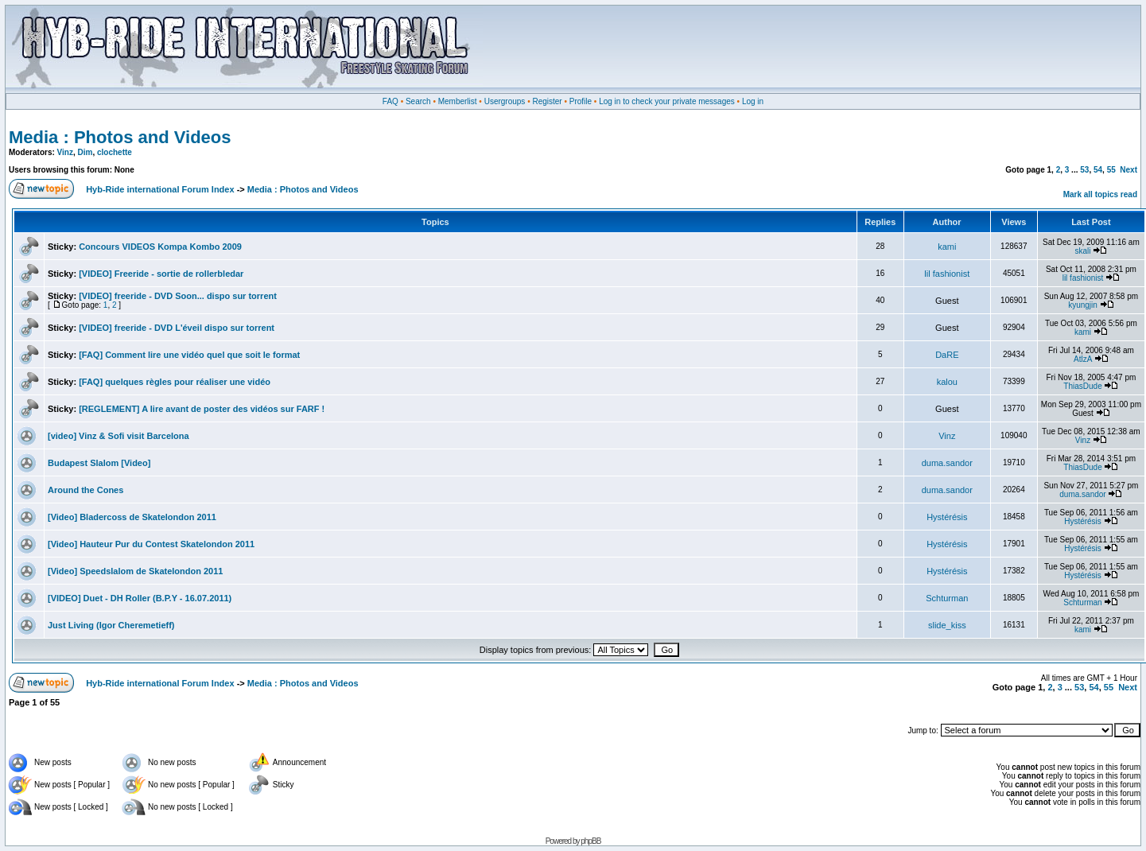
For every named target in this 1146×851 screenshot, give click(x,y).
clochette (114, 152)
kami (947, 246)
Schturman (947, 598)
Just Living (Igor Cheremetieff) (111, 625)
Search (418, 101)
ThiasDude (1082, 386)
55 (1111, 169)
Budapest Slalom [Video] (99, 463)
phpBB (590, 841)
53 (1084, 169)
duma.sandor (947, 463)
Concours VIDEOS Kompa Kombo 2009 (160, 246)
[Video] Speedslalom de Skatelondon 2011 (135, 571)
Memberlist (457, 101)
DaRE (946, 354)
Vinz (65, 152)
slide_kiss (947, 625)
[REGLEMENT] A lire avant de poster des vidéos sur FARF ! (201, 409)
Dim (85, 152)
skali (1083, 251)
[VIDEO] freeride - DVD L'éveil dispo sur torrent (176, 327)
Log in (752, 101)
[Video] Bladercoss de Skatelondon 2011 (132, 517)
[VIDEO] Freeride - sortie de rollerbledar (161, 273)
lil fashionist (946, 273)
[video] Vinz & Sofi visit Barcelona (118, 436)
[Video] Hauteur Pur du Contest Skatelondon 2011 (151, 544)
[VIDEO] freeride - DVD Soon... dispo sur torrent (178, 296)
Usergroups (505, 101)
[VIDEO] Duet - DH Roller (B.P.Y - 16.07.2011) (139, 598)
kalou (947, 382)
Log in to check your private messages (667, 101)
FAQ (390, 101)
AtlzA (1083, 359)
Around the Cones (85, 490)
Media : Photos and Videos (120, 137)
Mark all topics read (1100, 194)
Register (546, 101)
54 (1098, 169)
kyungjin (1082, 305)
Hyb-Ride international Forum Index (160, 189)
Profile (580, 101)
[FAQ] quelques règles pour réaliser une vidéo (174, 382)
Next (1128, 169)
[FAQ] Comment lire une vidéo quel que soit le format (189, 354)
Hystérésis (947, 517)
